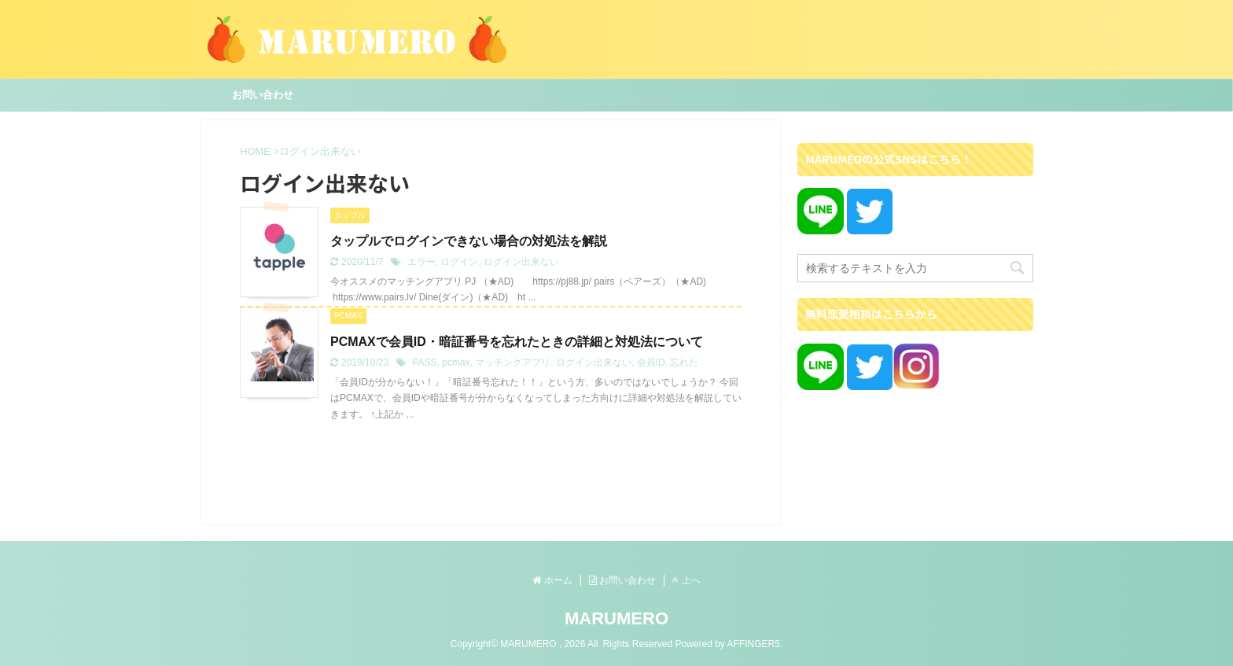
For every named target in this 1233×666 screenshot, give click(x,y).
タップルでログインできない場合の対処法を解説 (468, 241)
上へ (686, 580)
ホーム (552, 580)
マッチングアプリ (512, 362)
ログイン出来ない (521, 261)
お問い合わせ (262, 95)
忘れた (684, 362)
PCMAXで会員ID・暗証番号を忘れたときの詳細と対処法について (516, 341)
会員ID (651, 362)
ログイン (459, 261)
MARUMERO (616, 618)
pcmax (455, 362)
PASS (424, 362)
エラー (421, 261)
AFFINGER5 (753, 643)
